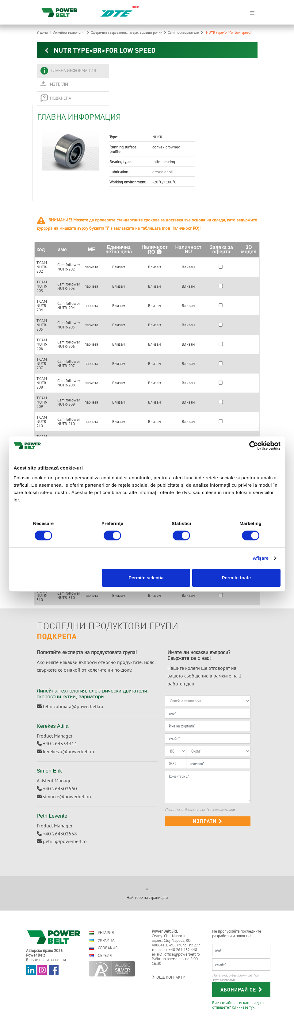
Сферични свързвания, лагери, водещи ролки (129, 32)
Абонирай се (241, 989)
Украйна (102, 940)
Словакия (103, 948)
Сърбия (100, 955)
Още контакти (168, 977)
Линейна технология (72, 32)
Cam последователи (186, 32)
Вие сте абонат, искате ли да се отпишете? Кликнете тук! (238, 1005)
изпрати (208, 821)
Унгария (101, 932)
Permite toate (236, 577)
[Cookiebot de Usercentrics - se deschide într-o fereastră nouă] (254, 445)
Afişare (261, 558)
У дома (45, 32)
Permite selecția (145, 577)
